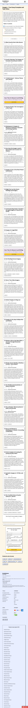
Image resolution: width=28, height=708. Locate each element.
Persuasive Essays (7, 660)
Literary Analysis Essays (8, 682)
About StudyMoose (16, 585)
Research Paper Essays (7, 670)
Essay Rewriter (4, 591)
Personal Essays (6, 658)
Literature (15, 597)
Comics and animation (17, 551)
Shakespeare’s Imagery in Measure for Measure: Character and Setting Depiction (15, 126)
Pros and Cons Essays (7, 702)
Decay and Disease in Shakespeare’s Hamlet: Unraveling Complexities (14, 423)
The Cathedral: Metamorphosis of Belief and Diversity (14, 400)
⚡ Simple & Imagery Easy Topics (9, 30)
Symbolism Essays (7, 680)
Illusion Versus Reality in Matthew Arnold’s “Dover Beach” (14, 357)
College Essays (6, 632)
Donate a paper (16, 592)
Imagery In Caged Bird (11, 226)
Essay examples (14, 38)
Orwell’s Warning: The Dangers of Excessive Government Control (14, 60)
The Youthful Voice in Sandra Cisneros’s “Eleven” (13, 488)
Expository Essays (7, 652)
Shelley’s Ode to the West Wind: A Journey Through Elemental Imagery (14, 336)
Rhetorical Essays (7, 672)
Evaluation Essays (7, 646)
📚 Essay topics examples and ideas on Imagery (12, 27)
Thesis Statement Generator (6, 587)
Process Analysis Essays (8, 664)
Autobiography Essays (7, 626)
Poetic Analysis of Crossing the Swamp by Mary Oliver (13, 445)
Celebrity (9, 551)
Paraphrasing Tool (5, 592)
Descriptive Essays (7, 644)
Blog (14, 594)
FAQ (14, 591)
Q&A (14, 595)
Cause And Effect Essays (8, 628)
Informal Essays (6, 696)
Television (19, 554)
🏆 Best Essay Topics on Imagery (9, 29)
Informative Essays (7, 654)
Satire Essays (6, 674)
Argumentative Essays (7, 624)
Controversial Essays (7, 638)
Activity (4, 551)
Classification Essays (7, 630)
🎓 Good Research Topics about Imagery (10, 31)
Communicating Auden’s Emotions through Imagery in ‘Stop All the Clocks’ (14, 206)
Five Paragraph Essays (7, 692)
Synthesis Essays (6, 704)
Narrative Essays (6, 656)
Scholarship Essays (7, 700)
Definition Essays (6, 642)
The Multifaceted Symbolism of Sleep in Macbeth (13, 379)
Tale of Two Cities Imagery (12, 275)
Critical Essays (6, 640)
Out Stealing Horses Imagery (13, 254)
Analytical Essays (6, 622)
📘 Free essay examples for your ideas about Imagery (13, 26)
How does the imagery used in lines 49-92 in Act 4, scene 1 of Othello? (15, 146)
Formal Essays (6, 694)
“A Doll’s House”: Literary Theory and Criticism (14, 78)
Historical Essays (6, 686)
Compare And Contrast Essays (9, 636)
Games (4, 554)
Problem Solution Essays (8, 662)
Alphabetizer (4, 588)
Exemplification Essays (7, 648)
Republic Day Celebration (11, 554)
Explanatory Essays (7, 698)
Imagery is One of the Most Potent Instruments (14, 166)
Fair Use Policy (4, 605)
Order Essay (4, 594)
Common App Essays (7, 634)
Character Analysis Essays (8, 678)
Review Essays (6, 688)
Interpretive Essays (7, 684)
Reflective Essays (6, 668)
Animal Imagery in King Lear (13, 293)
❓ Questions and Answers (8, 33)
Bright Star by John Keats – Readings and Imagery (13, 185)
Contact (15, 587)
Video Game (5, 556)
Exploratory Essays (7, 650)
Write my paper (14, 542)
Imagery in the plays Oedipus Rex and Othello (14, 314)
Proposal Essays (6, 666)
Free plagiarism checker (5, 585)
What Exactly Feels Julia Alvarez (14, 42)
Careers (15, 588)
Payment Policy (4, 606)
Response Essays (6, 690)
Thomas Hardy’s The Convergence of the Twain (14, 106)
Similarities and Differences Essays (9, 676)
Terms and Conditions (5, 602)
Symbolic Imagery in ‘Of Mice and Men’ (14, 466)
